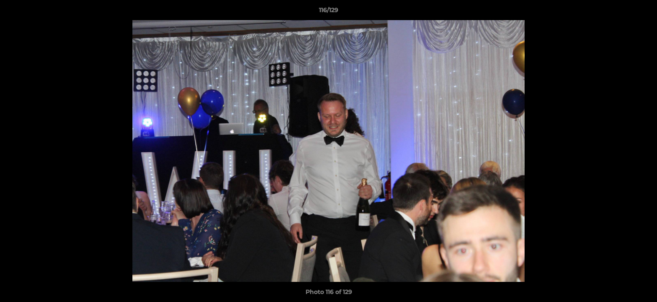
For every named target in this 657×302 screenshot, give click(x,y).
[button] (642, 12)
